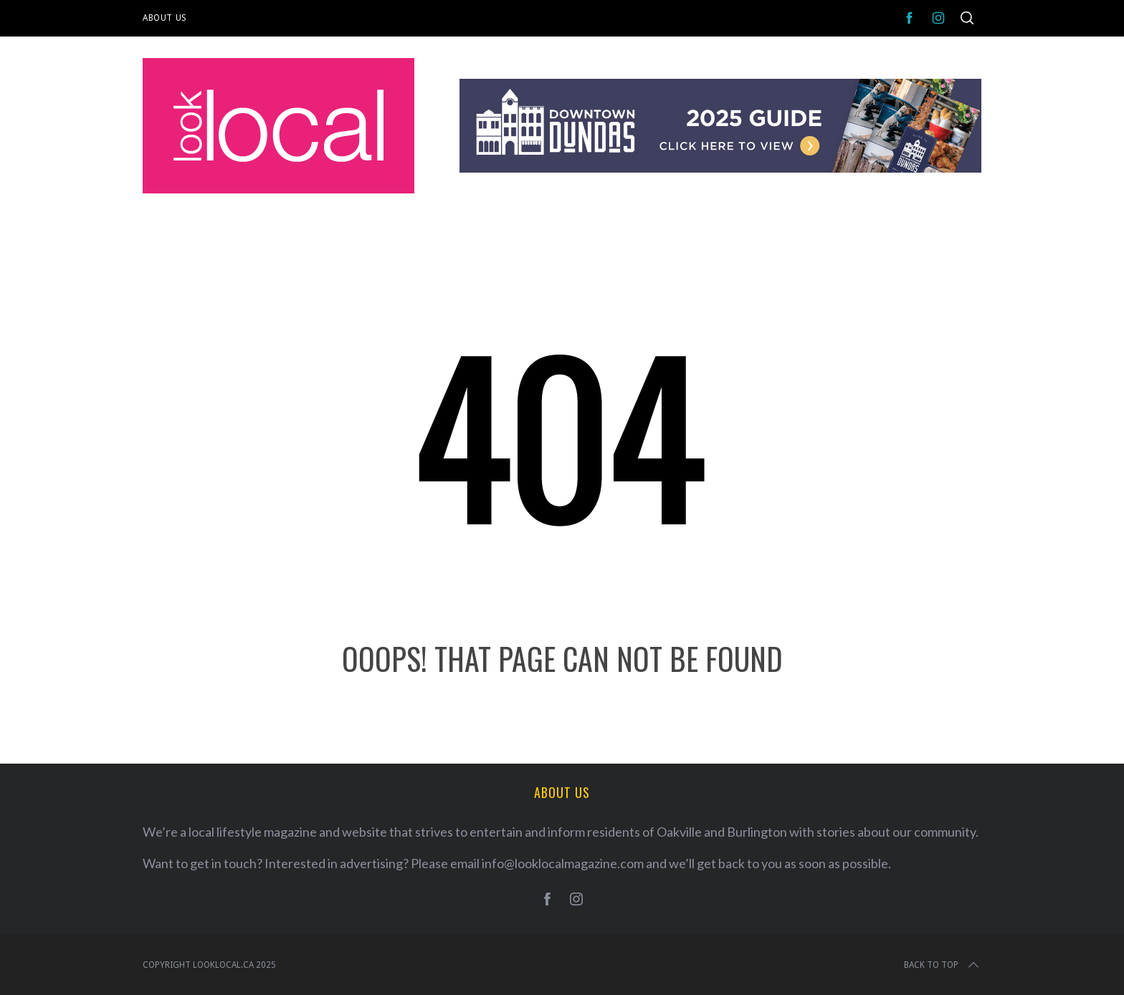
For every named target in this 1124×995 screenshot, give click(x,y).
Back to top (942, 965)
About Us (165, 18)
